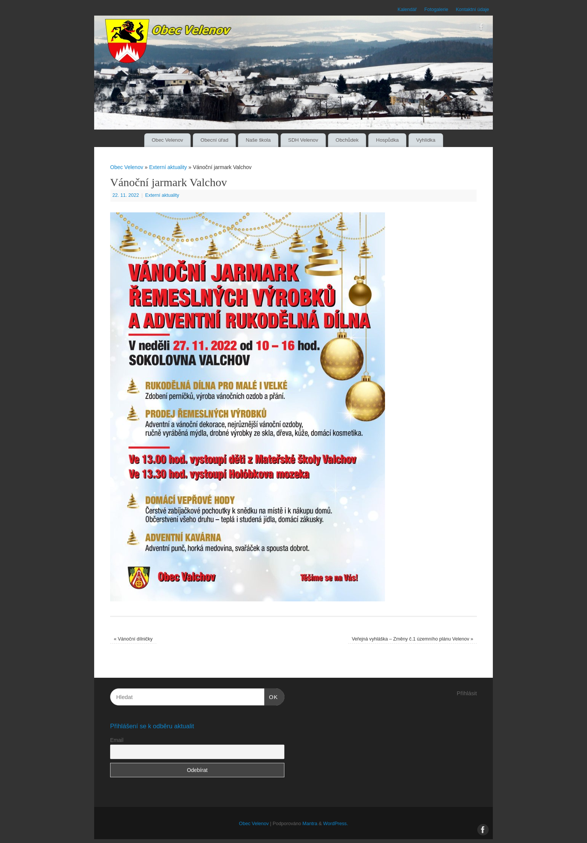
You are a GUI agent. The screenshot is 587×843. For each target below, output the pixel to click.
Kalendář (407, 9)
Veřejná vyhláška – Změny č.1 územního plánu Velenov (412, 639)
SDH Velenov (303, 140)
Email (116, 740)
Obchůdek (347, 140)
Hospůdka (387, 140)
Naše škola (258, 140)
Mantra (309, 823)
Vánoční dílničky (133, 639)
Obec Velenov (167, 140)
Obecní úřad (214, 140)
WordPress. (335, 823)
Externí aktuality (168, 167)
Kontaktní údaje (472, 9)
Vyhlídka (426, 140)
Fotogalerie (436, 9)
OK (271, 696)
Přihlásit (467, 693)
